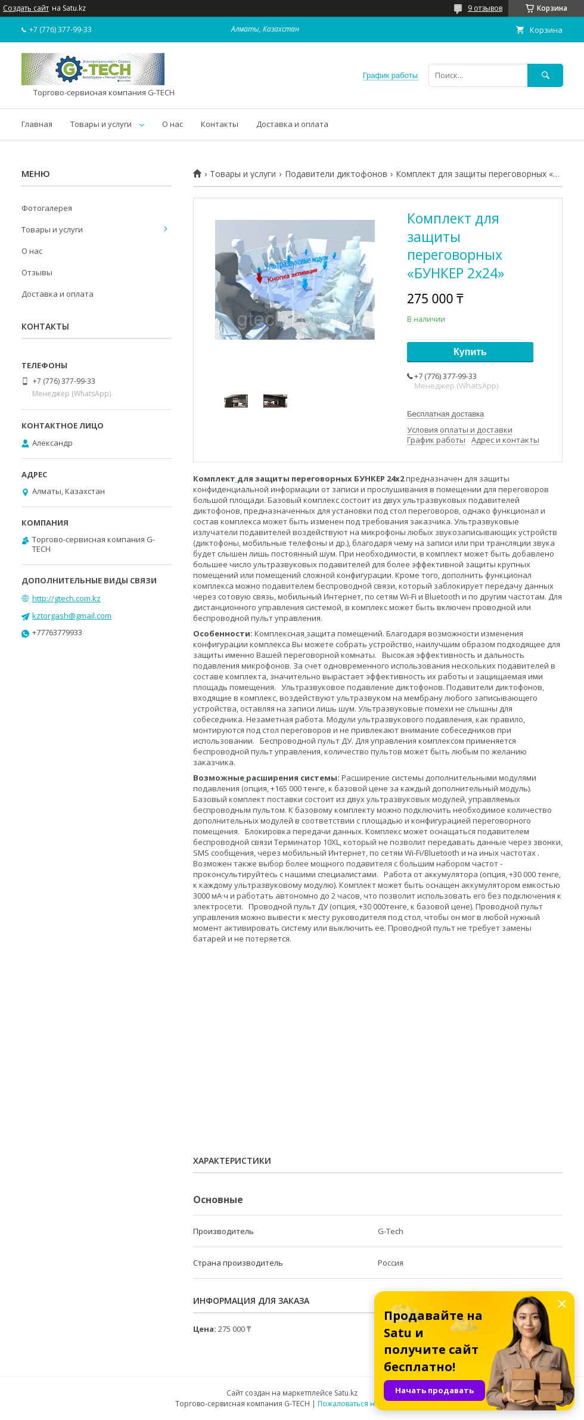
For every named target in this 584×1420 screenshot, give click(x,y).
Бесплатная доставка (445, 413)
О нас (172, 124)
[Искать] (545, 75)
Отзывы (36, 272)
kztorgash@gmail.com (71, 615)
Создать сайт (26, 8)
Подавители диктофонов (336, 174)
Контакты (219, 124)
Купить (470, 352)
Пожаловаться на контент (363, 1404)
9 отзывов (485, 8)
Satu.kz (346, 1393)
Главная (36, 124)
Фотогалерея (46, 208)
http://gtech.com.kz (66, 598)
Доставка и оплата (292, 124)
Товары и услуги (101, 124)
